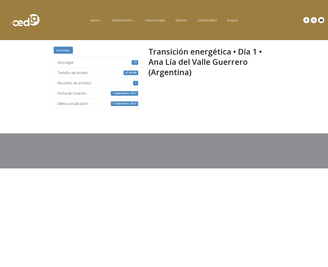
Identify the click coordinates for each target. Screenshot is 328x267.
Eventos (181, 20)
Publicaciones (155, 20)
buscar (232, 20)
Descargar (63, 50)
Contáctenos (207, 20)
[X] (314, 20)
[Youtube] (321, 20)
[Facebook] (306, 20)
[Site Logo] (25, 20)
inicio (95, 20)
